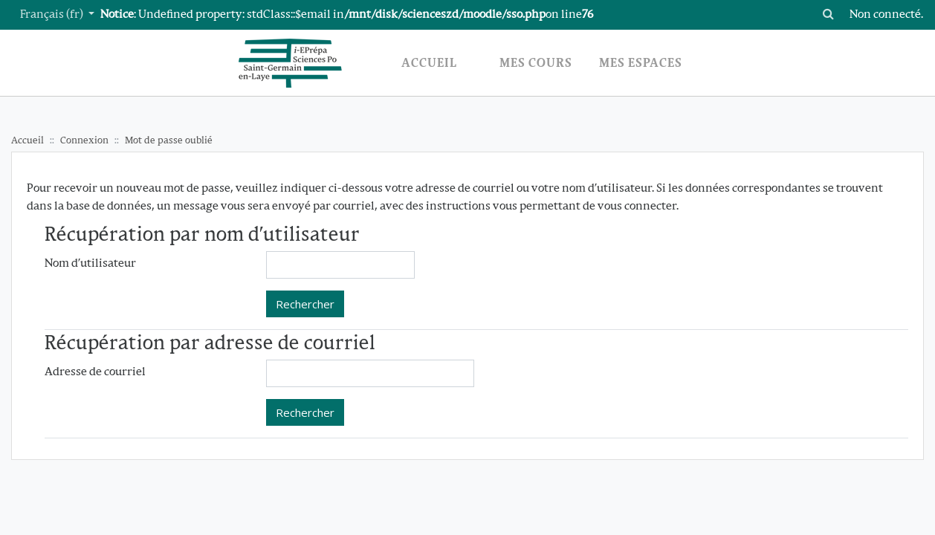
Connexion (84, 141)
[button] (828, 15)
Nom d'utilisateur (90, 264)
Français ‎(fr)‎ (52, 15)
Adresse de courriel (95, 372)
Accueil (27, 141)
